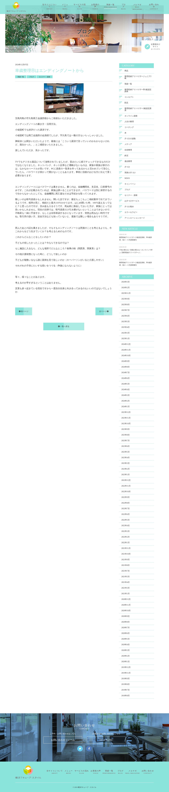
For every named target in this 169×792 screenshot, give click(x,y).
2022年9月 (125, 498)
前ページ (23, 312)
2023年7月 (125, 441)
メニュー (66, 6)
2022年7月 (125, 509)
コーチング (129, 128)
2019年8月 (125, 685)
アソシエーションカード (135, 218)
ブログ (125, 6)
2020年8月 (125, 622)
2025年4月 (125, 328)
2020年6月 (125, 634)
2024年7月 (125, 373)
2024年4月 (125, 390)
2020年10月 (126, 611)
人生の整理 (129, 122)
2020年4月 (125, 645)
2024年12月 (126, 345)
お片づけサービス (132, 201)
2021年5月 (125, 577)
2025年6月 (125, 316)
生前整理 (128, 150)
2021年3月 (125, 588)
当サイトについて (49, 6)
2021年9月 (125, 560)
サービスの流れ (80, 6)
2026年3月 (125, 282)
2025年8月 (125, 305)
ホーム (12, 49)
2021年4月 (125, 583)
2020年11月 (125, 605)
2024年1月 (125, 407)
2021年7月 (125, 571)
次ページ (104, 312)
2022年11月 (125, 486)
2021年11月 (125, 549)
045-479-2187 (106, 740)
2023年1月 (125, 475)
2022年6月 (125, 515)
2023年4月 (125, 458)
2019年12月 (126, 668)
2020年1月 (125, 662)
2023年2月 (125, 469)
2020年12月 (126, 600)
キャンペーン (130, 184)
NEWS (127, 179)
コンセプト (129, 98)
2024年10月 (126, 356)
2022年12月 (126, 481)
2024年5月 (125, 384)
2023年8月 (125, 435)
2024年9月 (125, 362)
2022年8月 (125, 503)
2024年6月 (125, 379)
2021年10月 (126, 554)
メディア (128, 145)
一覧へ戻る (63, 327)
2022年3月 (125, 532)
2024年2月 (125, 401)
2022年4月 (125, 526)
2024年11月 (125, 350)
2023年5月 (125, 452)
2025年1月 (125, 339)
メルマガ (139, 6)
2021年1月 (125, 594)
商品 (126, 71)
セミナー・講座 (131, 196)
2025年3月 (125, 333)
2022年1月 (125, 543)
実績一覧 (111, 6)
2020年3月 (125, 651)
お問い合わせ (156, 6)
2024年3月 (125, 396)
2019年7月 (125, 690)
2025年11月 (125, 294)
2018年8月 (125, 696)
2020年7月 (125, 628)
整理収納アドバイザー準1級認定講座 (138, 91)
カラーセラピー (131, 213)
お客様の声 (96, 6)
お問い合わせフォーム (63, 740)
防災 (126, 103)
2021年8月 (125, 566)
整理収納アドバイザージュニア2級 (138, 78)
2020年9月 (125, 617)
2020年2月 (125, 656)
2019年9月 (125, 679)
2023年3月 (125, 464)
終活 (126, 156)
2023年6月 (125, 447)
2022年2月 (125, 537)
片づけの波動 (130, 139)
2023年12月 (126, 413)
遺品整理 (128, 162)
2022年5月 (125, 520)
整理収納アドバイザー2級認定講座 (138, 110)
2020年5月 (125, 639)
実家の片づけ (130, 173)
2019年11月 (125, 673)
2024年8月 (125, 367)
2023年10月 (126, 424)
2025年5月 (125, 322)
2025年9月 (125, 299)
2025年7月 (125, 311)
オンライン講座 (131, 116)
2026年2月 (125, 288)
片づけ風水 (129, 207)
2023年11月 (125, 418)
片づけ (127, 167)
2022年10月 (126, 492)
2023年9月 (125, 430)
